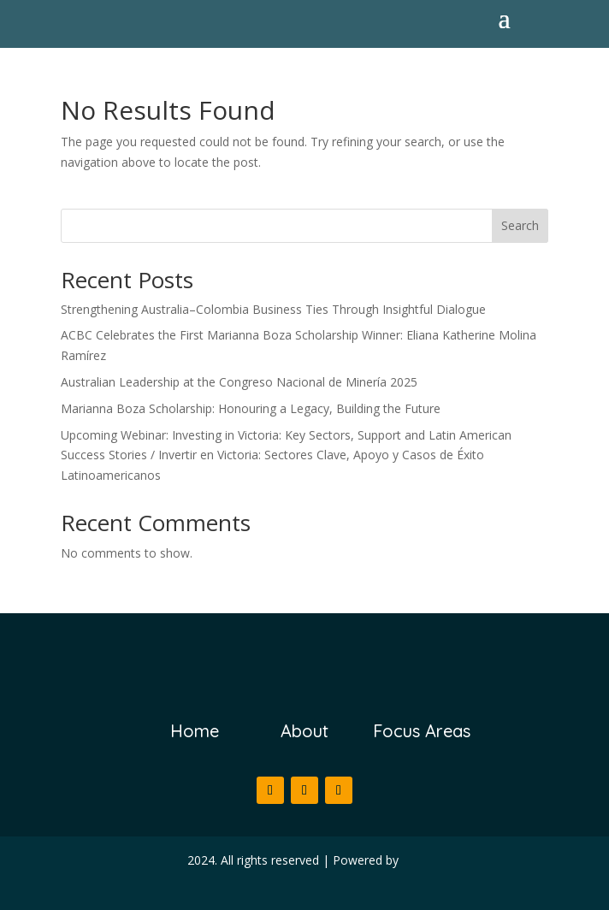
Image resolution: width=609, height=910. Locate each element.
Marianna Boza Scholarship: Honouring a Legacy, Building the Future (250, 408)
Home (194, 731)
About (304, 731)
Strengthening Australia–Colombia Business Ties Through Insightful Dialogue (273, 309)
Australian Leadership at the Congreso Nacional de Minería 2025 (239, 382)
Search (520, 225)
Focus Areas (421, 731)
